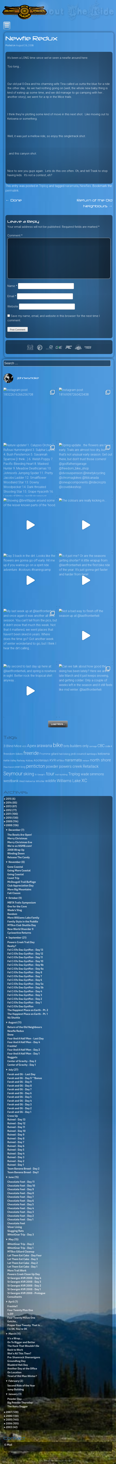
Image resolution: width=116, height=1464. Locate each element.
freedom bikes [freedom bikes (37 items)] (13, 754)
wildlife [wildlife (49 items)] (50, 781)
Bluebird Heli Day (17, 1364)
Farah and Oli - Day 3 (19, 1104)
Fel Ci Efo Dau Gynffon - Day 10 (25, 961)
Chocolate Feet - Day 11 (21, 1181)
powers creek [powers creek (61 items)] (70, 766)
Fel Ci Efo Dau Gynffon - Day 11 (25, 957)
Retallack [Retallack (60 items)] (91, 766)
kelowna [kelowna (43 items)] (104, 754)
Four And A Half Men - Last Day (25, 1038)
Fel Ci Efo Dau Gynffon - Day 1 (24, 1002)
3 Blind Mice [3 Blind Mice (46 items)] (12, 746)
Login (69, 1461)
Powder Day (14, 1398)
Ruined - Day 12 (16, 1123)
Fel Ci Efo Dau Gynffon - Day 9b (25, 964)
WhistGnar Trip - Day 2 (20, 1244)
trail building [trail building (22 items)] (61, 774)
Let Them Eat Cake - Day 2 (22, 1262)
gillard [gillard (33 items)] (54, 754)
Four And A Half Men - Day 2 (23, 1049)
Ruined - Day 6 (15, 1145)
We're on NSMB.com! (19, 845)
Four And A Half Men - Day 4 (23, 1042)
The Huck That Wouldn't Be (23, 1345)
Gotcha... (12, 1321)
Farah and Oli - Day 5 (19, 1096)
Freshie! (12, 1046)
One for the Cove (17, 906)
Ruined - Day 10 (16, 1130)
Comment (15, 235)
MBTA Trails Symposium (21, 902)
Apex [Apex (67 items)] (31, 745)
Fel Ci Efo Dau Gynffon (20, 1006)
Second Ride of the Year (21, 1385)
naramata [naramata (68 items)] (73, 760)
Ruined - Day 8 (15, 1138)
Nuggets (12, 1057)
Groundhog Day (16, 1360)
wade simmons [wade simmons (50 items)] (92, 774)
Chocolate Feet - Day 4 (20, 1208)
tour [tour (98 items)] (50, 773)
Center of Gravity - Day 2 (21, 1061)
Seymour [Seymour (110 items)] (13, 773)
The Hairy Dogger (17, 1406)
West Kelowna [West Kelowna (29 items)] (27, 781)
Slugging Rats (15, 1230)
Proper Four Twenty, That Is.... (24, 1325)
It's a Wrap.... (15, 1338)
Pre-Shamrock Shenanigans (23, 1357)
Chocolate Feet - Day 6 (20, 1200)
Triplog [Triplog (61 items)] (74, 774)
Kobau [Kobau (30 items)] (29, 760)
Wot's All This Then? (19, 1353)
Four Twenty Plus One (20, 1310)
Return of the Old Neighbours (24, 1027)
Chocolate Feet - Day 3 (20, 1211)
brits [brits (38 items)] (66, 746)
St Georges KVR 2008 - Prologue (26, 1293)
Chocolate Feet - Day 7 (20, 1196)
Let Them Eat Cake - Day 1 (22, 1266)
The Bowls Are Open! (19, 834)
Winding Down (16, 853)
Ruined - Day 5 (15, 1149)
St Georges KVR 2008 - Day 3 (24, 1281)
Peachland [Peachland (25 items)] (8, 767)
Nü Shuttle (13, 1017)
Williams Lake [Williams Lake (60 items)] (69, 780)
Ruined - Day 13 (16, 1119)
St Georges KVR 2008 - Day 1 (24, 1289)
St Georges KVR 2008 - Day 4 (24, 1278)
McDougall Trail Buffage (21, 881)
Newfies (85, 186)
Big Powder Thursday (20, 1402)
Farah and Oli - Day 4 (19, 1100)
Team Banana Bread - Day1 (23, 1172)
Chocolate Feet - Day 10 (21, 1185)
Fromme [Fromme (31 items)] (45, 753)
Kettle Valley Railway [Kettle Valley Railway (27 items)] (14, 760)
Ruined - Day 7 (15, 1142)
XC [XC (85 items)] (84, 780)
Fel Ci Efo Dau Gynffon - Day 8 (24, 972)
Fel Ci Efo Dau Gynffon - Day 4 (24, 991)
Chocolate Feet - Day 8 (20, 1193)
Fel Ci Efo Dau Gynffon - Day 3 (24, 994)
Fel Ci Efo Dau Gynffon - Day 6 (24, 979)
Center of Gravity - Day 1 (21, 1064)
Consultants (14, 1296)
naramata (71, 186)
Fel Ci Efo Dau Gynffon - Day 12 (25, 953)
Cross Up (12, 1115)
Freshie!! (12, 1306)
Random (12, 913)
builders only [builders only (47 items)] (79, 746)
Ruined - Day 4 (15, 1153)
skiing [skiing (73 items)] (28, 773)
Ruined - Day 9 (15, 1134)
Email (11, 296)
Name (12, 286)
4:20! (10, 1313)
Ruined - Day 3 (15, 1157)
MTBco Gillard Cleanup (20, 1251)
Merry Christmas (17, 838)
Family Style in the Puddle (22, 921)
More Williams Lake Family (23, 917)
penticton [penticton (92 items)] (35, 766)
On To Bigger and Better (21, 1342)
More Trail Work (16, 1270)
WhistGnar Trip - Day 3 (20, 1234)
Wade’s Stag (14, 910)
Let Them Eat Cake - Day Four (24, 1255)
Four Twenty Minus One (21, 1317)
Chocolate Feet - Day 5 (20, 1204)
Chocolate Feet (16, 1223)
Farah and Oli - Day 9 (19, 1081)
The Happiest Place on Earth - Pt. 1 (27, 1013)
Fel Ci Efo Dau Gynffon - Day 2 (24, 998)
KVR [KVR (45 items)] (52, 760)
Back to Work (15, 1349)
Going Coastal (15, 874)
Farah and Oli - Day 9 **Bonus (24, 1078)
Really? (11, 946)
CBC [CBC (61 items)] (101, 745)
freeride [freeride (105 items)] (31, 753)
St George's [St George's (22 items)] (40, 774)
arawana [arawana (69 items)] (44, 745)
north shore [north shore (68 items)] (100, 760)
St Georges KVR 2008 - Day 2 (24, 1285)
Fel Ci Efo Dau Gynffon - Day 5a (25, 983)
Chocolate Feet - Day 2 (20, 1215)
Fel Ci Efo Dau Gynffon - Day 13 (25, 949)
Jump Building (15, 1389)
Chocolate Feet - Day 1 (20, 1219)
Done (13, 200)
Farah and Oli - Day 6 (19, 1093)
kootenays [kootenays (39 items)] (41, 760)
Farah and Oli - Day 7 (19, 1089)
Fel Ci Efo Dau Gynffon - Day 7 (24, 976)
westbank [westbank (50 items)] (10, 781)
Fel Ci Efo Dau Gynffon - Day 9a (25, 968)
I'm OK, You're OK (17, 1328)
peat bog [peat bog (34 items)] (20, 767)
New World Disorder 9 (20, 929)
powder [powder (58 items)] (52, 766)
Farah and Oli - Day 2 (19, 1108)
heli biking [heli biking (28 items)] (64, 753)
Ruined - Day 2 (15, 1161)
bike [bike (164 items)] (58, 745)
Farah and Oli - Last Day (21, 1074)
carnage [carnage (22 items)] (93, 746)
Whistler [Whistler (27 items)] (40, 781)
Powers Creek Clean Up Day (23, 1274)
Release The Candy (18, 857)
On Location (14, 1372)
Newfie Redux (15, 1030)
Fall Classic (14, 893)
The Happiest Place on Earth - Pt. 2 (27, 1010)
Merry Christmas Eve (19, 842)
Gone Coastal (15, 866)
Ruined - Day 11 (16, 1127)
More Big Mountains (19, 889)
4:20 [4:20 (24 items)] (24, 746)
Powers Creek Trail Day (21, 942)
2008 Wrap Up (15, 849)
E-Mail (8, 1444)
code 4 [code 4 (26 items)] (108, 746)
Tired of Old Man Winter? (22, 1376)
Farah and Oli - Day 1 (19, 1111)
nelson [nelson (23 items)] (86, 760)
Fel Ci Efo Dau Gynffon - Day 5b (25, 987)
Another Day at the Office (22, 1368)
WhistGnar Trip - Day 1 (20, 1247)
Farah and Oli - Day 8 (19, 1085)
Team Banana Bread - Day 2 (23, 1168)
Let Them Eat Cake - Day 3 (22, 1259)
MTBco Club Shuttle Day (21, 925)
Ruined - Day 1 (15, 1164)
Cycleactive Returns (19, 932)
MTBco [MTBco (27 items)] (60, 760)
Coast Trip (13, 878)
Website (12, 306)
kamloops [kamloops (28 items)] (92, 753)
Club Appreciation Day (20, 885)
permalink (12, 190)
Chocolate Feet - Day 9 (20, 1189)
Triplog (43, 186)
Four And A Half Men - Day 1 (23, 1053)
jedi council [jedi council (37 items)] (78, 754)
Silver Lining (14, 1227)
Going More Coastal (19, 870)
